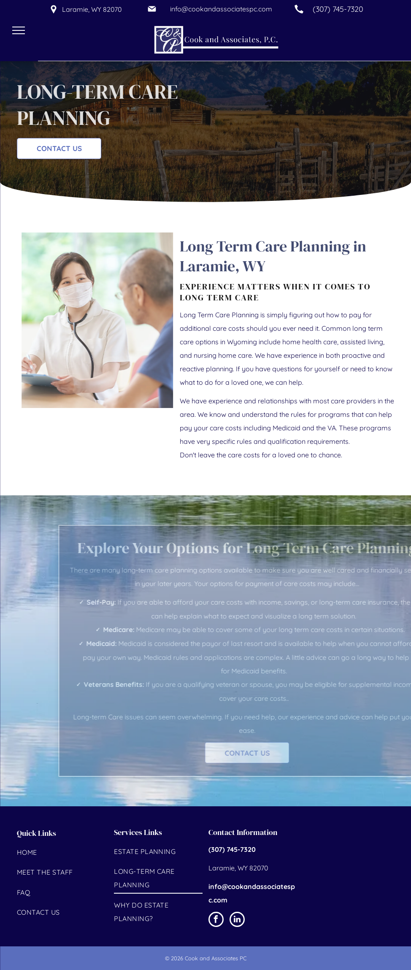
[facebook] (216, 920)
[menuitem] (61, 853)
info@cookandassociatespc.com (221, 9)
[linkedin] (237, 920)
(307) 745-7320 (338, 9)
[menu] (19, 30)
